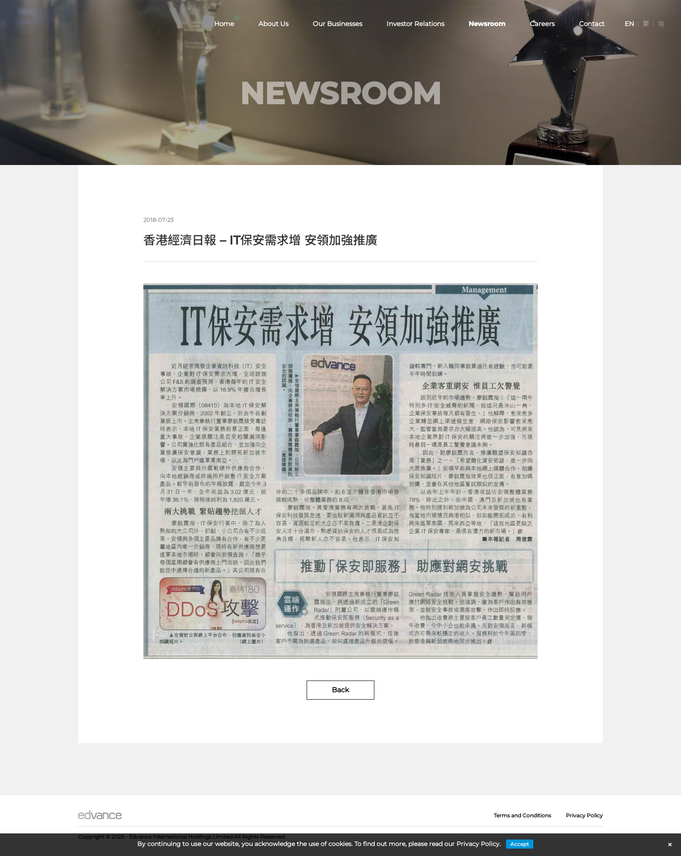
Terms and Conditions (522, 815)
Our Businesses (337, 24)
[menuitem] (629, 23)
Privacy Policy (584, 815)
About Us (273, 24)
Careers (542, 24)
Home (224, 24)
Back (340, 690)
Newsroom (487, 24)
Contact (592, 24)
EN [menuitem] (629, 24)
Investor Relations (415, 24)
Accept (519, 844)
